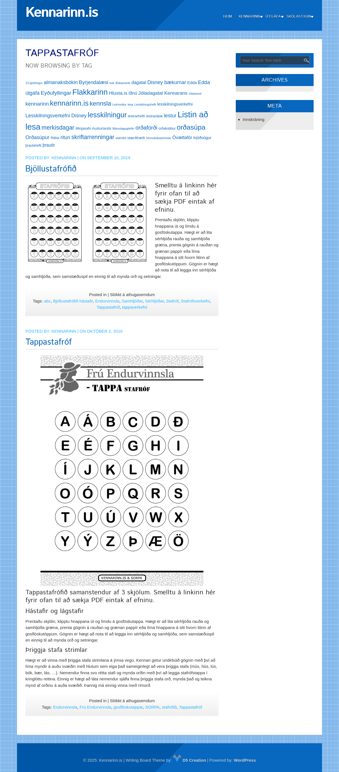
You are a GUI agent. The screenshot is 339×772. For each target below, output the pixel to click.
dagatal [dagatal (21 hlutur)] (138, 82)
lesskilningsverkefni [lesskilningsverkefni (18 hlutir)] (175, 104)
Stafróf (172, 301)
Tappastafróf (108, 307)
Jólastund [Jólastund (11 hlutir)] (195, 93)
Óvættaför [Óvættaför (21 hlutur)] (182, 137)
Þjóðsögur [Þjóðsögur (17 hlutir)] (202, 137)
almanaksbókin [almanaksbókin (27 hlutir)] (61, 82)
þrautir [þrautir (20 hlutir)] (48, 145)
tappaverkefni (134, 307)
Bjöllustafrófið (50, 169)
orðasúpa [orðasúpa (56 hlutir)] (191, 127)
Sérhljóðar (154, 301)
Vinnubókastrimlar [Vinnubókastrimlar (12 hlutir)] (158, 138)
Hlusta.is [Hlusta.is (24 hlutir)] (118, 93)
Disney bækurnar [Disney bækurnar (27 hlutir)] (166, 82)
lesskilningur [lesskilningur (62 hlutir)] (107, 115)
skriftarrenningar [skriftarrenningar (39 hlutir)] (92, 137)
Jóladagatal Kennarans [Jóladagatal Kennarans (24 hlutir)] (162, 93)
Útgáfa (273, 16)
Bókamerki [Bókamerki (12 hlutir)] (123, 83)
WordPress (245, 760)
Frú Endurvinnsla (95, 707)
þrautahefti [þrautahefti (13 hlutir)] (33, 145)
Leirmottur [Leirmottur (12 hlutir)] (119, 104)
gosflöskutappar (128, 707)
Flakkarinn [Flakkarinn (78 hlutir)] (90, 92)
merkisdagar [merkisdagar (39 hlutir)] (58, 127)
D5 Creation (189, 760)
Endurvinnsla (107, 301)
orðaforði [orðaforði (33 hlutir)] (146, 128)
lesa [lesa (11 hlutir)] (130, 104)
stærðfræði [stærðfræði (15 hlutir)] (136, 138)
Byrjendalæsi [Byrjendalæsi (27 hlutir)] (94, 82)
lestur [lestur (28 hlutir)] (170, 115)
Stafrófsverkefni (195, 301)
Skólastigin (299, 16)
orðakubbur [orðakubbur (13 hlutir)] (166, 128)
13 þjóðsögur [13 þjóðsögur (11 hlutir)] (34, 83)
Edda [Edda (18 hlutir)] (192, 82)
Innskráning (254, 119)
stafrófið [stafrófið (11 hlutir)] (121, 138)
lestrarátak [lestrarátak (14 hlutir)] (154, 116)
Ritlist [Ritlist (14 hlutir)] (55, 138)
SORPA (152, 707)
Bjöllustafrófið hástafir (73, 301)
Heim (227, 16)
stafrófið (169, 707)
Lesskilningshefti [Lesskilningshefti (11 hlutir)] (145, 104)
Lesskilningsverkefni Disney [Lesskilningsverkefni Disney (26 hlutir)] (55, 115)
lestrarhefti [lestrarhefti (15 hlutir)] (136, 116)
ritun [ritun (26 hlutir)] (65, 137)
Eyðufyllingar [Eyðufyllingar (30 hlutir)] (56, 93)
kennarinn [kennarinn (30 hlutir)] (37, 104)
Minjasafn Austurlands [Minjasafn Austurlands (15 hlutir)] (93, 128)
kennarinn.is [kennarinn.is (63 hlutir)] (69, 103)
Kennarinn (249, 16)
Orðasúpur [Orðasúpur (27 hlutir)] (37, 137)
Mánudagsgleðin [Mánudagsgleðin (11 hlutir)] (123, 128)
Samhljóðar (132, 301)
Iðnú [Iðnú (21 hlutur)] (132, 93)
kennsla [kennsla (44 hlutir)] (100, 103)
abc (47, 301)
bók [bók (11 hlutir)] (112, 83)
